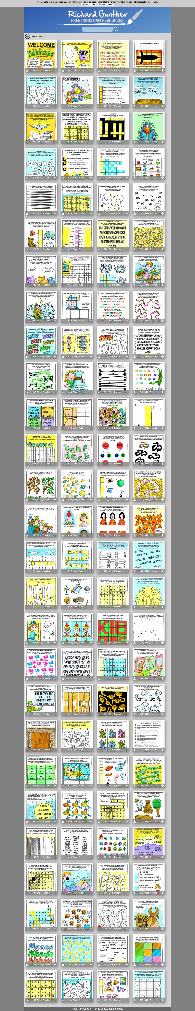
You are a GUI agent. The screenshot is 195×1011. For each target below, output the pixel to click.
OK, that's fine (88, 5)
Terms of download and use (108, 1008)
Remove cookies (105, 5)
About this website (82, 1008)
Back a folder (37, 36)
